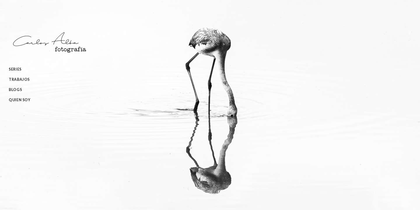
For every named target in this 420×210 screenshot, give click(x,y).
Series (15, 69)
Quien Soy (20, 100)
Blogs (15, 90)
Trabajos (19, 79)
